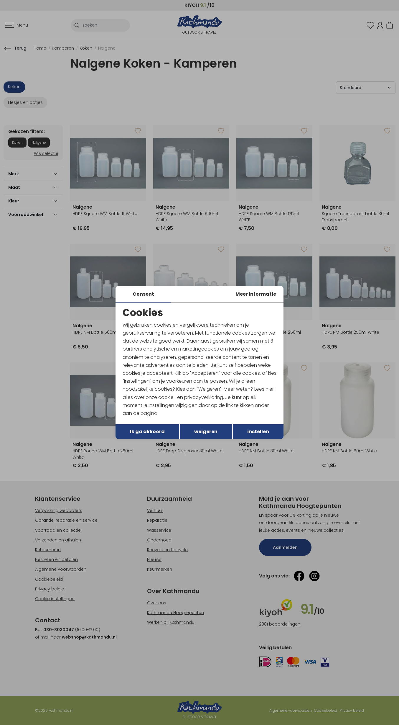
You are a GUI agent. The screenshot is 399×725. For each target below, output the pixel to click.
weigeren (205, 431)
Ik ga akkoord (147, 431)
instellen (258, 431)
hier (270, 389)
